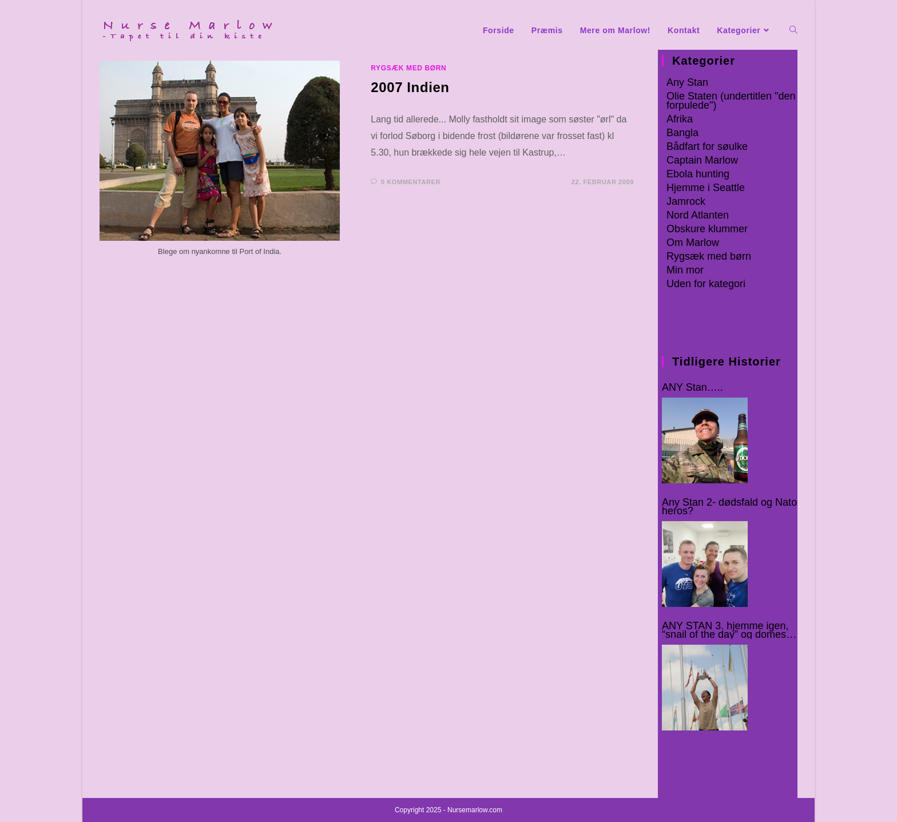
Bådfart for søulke (707, 146)
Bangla (682, 132)
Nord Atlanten (697, 215)
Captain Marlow (702, 160)
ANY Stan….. (692, 387)
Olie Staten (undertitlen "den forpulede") (731, 100)
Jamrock (685, 201)
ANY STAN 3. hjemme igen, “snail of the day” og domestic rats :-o (729, 630)
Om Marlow (692, 242)
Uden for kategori (705, 283)
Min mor (685, 270)
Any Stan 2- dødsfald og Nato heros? (729, 506)
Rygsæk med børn (408, 68)
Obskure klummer (707, 229)
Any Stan (687, 82)
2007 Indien (410, 87)
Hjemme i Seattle (705, 187)
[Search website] (793, 30)
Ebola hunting (697, 174)
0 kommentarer (410, 181)
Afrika (679, 119)
